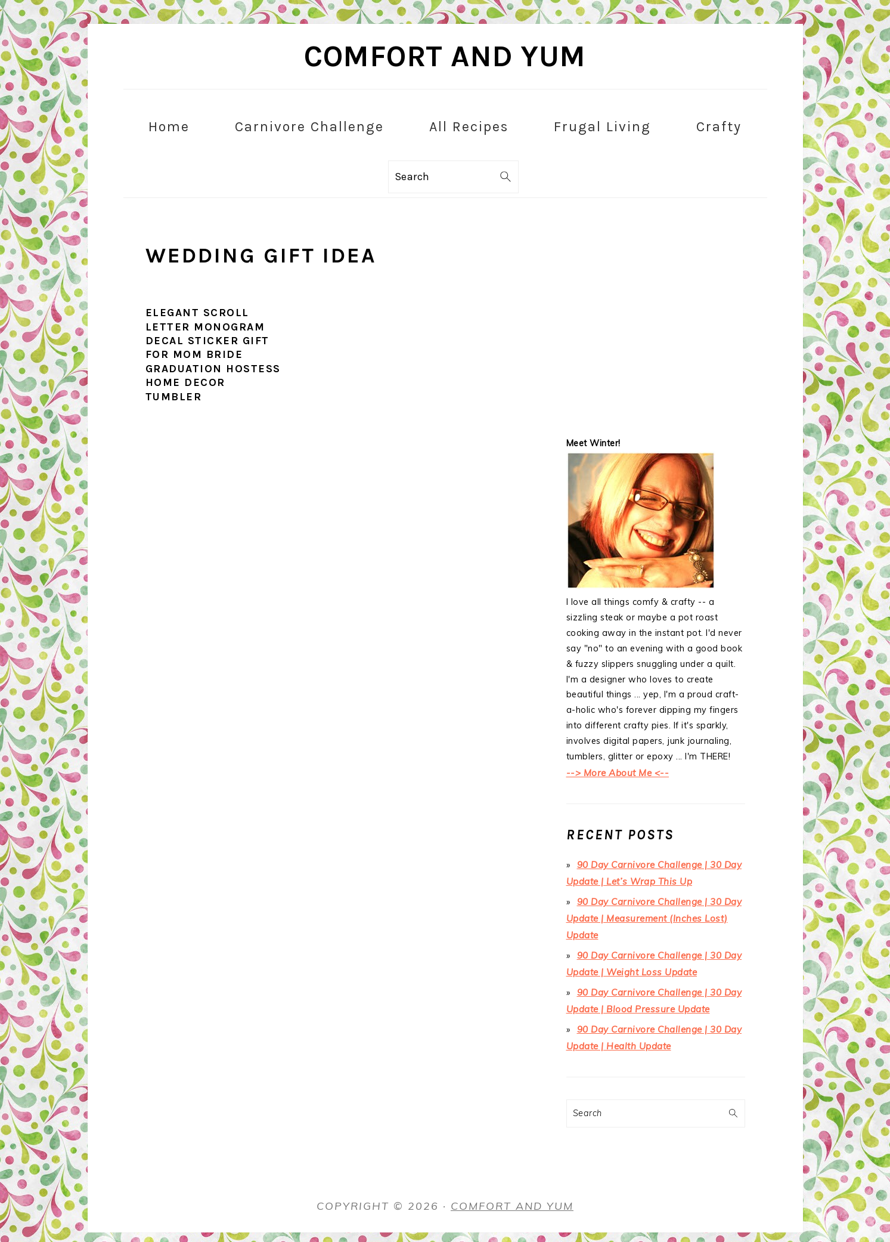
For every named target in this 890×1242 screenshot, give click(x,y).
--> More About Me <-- (614, 772)
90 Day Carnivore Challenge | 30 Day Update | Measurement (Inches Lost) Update (651, 913)
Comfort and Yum (445, 56)
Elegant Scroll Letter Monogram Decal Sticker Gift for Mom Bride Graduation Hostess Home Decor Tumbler (213, 354)
